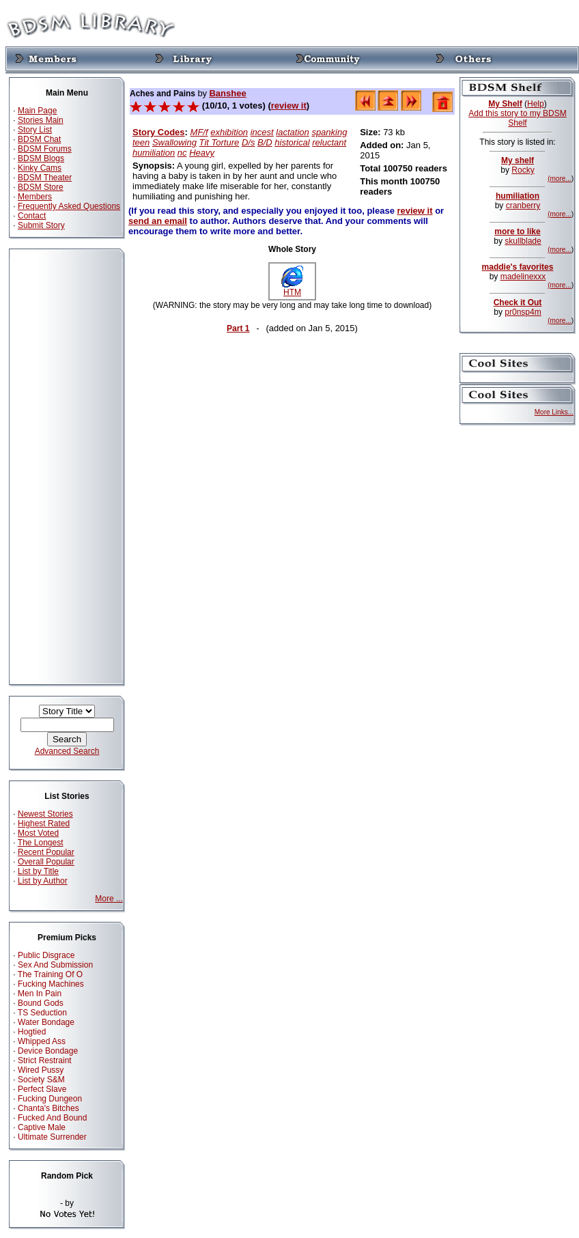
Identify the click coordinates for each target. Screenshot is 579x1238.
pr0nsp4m (523, 312)
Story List (35, 130)
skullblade (523, 241)
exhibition (229, 132)
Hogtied (32, 1032)
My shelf (517, 160)
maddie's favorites (518, 267)
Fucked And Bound (52, 1118)
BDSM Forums (45, 149)
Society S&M (41, 1079)
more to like (517, 231)
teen (141, 142)
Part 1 (238, 328)
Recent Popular (46, 852)
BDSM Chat (39, 139)
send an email (157, 221)
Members (35, 196)
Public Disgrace (46, 955)
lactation (292, 132)
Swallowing (174, 142)
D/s (248, 142)
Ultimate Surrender (52, 1137)
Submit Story (41, 225)
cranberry (523, 205)
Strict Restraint (45, 1060)
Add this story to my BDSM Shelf (517, 118)
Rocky (522, 170)
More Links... (554, 412)
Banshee (227, 93)
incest (262, 132)
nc (182, 152)
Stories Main (40, 120)
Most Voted (38, 833)
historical (291, 142)
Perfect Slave (42, 1089)
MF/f (199, 132)
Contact (32, 216)
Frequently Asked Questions (69, 206)
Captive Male (42, 1127)
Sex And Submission (55, 965)
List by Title (38, 871)
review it (289, 105)
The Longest (40, 842)
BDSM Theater (45, 177)
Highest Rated (44, 823)
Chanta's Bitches (48, 1108)
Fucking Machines (51, 984)
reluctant (329, 142)
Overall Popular (46, 862)
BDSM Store (40, 187)
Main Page (37, 110)
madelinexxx (523, 276)
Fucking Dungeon (50, 1098)
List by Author (43, 881)
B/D (264, 142)
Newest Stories (45, 814)
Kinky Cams (39, 168)
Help (535, 104)
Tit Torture (219, 142)
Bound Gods (40, 1003)
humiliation (153, 152)
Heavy (201, 152)
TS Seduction (42, 1012)
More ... (109, 898)
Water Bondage (46, 1022)
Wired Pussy (40, 1070)
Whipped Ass (42, 1041)
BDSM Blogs (41, 158)
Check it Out (518, 302)
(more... (559, 178)
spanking (329, 132)
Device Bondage (48, 1051)
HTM (292, 288)
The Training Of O (50, 974)
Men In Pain (39, 993)
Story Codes (158, 132)
